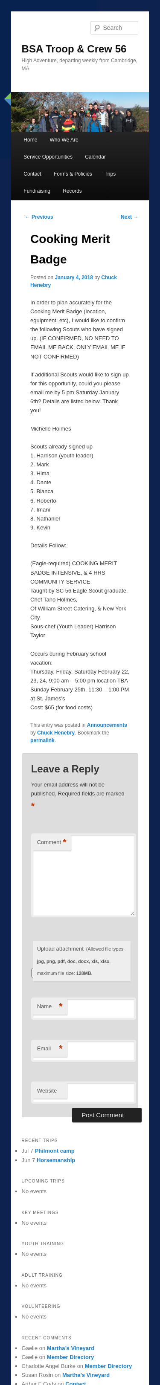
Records (72, 191)
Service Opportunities (48, 157)
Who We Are (63, 140)
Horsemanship (56, 1160)
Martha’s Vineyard (70, 1348)
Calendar (95, 157)
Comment (52, 842)
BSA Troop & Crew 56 (74, 49)
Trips (110, 174)
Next (129, 217)
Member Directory (70, 1357)
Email (50, 1049)
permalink (42, 740)
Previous (39, 217)
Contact (32, 174)
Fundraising (36, 191)
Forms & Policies (73, 174)
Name (50, 1006)
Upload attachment (81, 961)
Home (30, 140)
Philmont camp (55, 1151)
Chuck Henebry (56, 733)
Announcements (107, 725)
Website (47, 1090)
